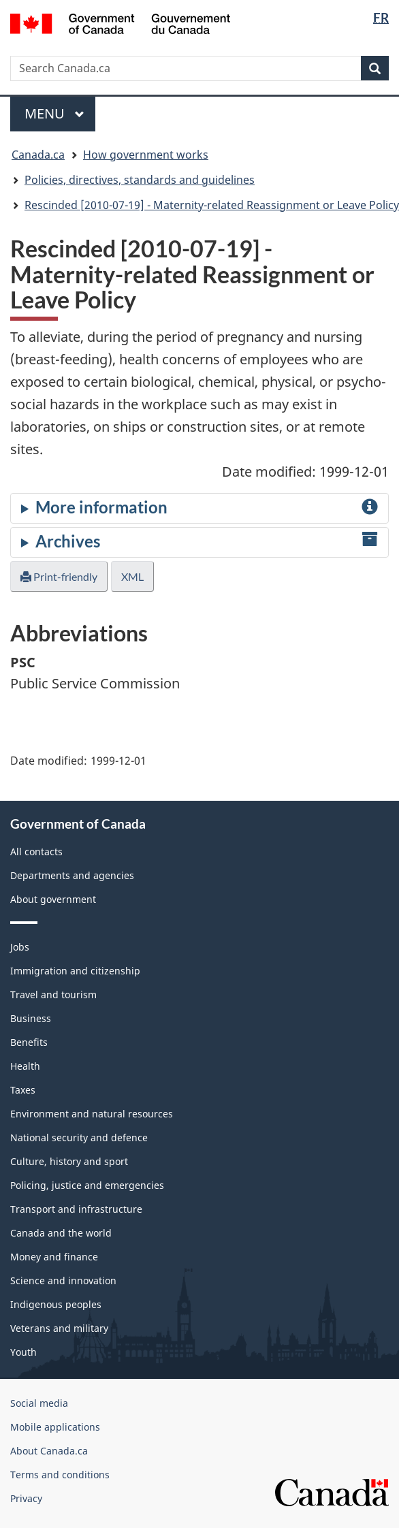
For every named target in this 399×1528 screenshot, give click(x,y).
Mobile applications (55, 1426)
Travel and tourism (53, 994)
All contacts (36, 851)
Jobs (19, 946)
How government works (145, 154)
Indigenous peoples (55, 1304)
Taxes (22, 1089)
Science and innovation (63, 1280)
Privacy (26, 1498)
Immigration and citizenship (75, 970)
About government (53, 899)
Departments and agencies (72, 875)
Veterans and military (59, 1328)
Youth (23, 1352)
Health (25, 1066)
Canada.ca (38, 154)
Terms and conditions (60, 1474)
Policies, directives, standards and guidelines (140, 179)
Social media (39, 1403)
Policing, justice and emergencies (87, 1185)
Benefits (29, 1042)
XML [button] (132, 576)
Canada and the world (61, 1232)
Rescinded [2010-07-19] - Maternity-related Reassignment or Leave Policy (212, 204)
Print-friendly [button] (58, 576)
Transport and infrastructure (76, 1209)
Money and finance (54, 1256)
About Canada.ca (49, 1450)
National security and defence (79, 1137)
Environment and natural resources (91, 1113)
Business (30, 1018)
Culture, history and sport (69, 1161)
